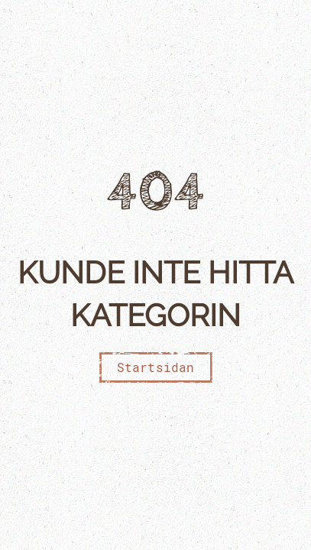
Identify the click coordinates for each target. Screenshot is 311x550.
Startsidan (156, 367)
